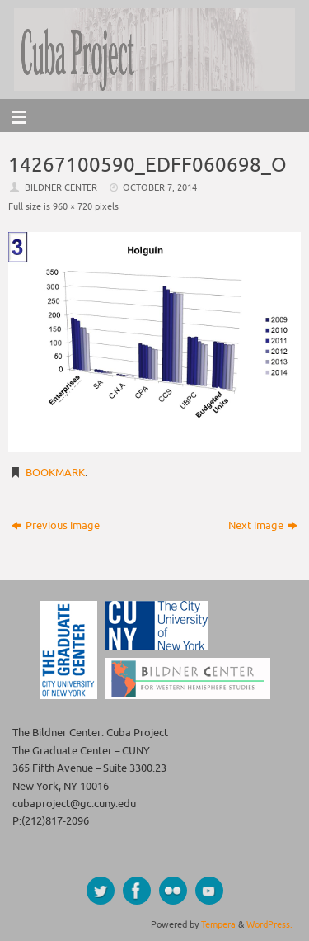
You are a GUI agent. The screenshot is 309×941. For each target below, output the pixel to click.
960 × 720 (72, 206)
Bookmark (55, 473)
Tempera (218, 924)
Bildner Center (61, 187)
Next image (262, 525)
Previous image (56, 525)
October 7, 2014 (160, 187)
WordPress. (269, 924)
